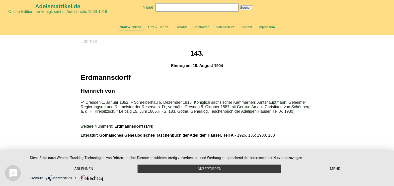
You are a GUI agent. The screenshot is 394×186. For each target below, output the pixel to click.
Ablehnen (83, 169)
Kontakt (246, 27)
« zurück (89, 41)
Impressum (266, 27)
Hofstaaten (201, 27)
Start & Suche (131, 27)
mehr (335, 169)
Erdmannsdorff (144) (133, 126)
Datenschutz (225, 27)
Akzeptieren (209, 169)
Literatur (181, 27)
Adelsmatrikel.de (57, 6)
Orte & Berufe (158, 27)
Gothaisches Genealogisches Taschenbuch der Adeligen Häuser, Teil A (166, 135)
